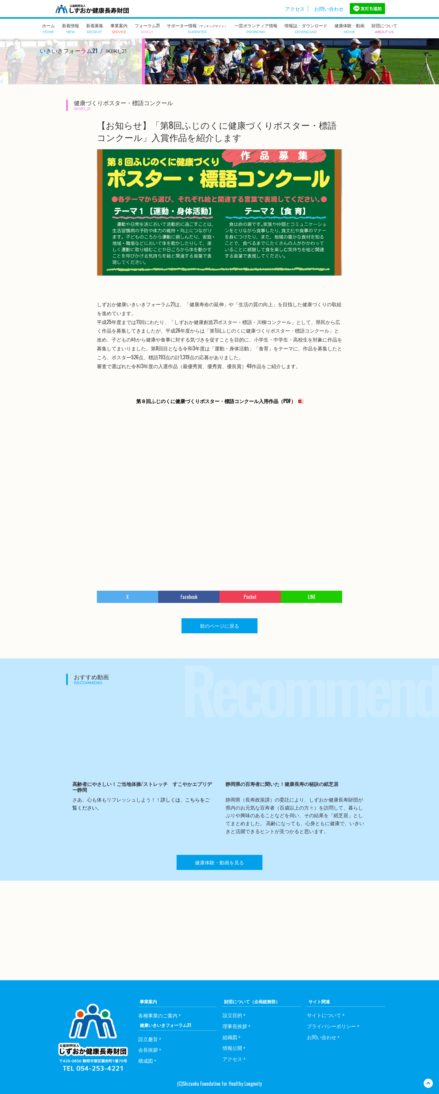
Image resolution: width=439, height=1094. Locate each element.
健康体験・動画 (349, 28)
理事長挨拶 (235, 1026)
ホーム (48, 28)
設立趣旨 (148, 1039)
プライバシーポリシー (331, 1026)
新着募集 (94, 28)
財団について (384, 28)
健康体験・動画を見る (219, 862)
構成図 (145, 1060)
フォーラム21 (147, 28)
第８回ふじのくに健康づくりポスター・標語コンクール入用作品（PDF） (216, 401)
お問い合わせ (329, 9)
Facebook (189, 596)
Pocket (250, 596)
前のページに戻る (219, 625)
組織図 (230, 1037)
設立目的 (232, 1015)
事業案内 (119, 28)
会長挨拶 (148, 1049)
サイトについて (324, 1015)
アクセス (295, 9)
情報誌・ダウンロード (305, 28)
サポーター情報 (197, 28)
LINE (311, 596)
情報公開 (232, 1047)
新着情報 (70, 28)
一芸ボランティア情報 (256, 28)
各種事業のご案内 (158, 1015)
